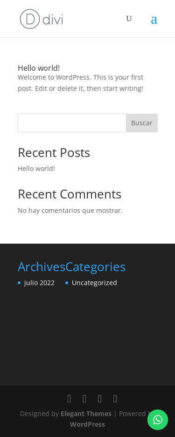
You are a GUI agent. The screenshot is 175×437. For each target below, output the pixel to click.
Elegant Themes (86, 413)
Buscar (142, 122)
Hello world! (39, 68)
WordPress (87, 424)
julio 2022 (39, 282)
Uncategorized (94, 282)
